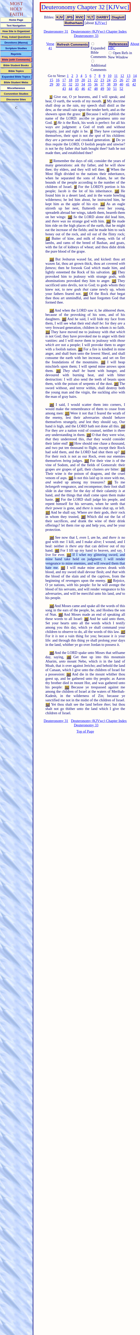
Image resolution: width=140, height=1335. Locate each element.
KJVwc (100, 23)
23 (102, 80)
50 (109, 89)
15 (51, 80)
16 (58, 80)
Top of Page (85, 731)
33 (77, 84)
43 (64, 89)
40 (121, 84)
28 (134, 80)
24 (109, 80)
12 (122, 76)
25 (115, 80)
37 (102, 84)
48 (96, 89)
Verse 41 (50, 46)
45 (77, 89)
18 (70, 80)
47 (89, 89)
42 (134, 84)
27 (128, 80)
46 (83, 89)
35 (89, 84)
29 (51, 84)
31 (64, 84)
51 (115, 89)
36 (96, 84)
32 (70, 84)
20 (83, 80)
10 (110, 76)
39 (115, 84)
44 (70, 89)
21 (89, 80)
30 (58, 84)
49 (102, 89)
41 (128, 84)
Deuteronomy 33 (86, 36)
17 (64, 80)
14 (135, 76)
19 (77, 80)
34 (83, 84)
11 (116, 76)
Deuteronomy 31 (56, 31)
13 (128, 76)
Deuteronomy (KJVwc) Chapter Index (99, 31)
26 (121, 80)
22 (96, 80)
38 (109, 84)
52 (121, 89)
